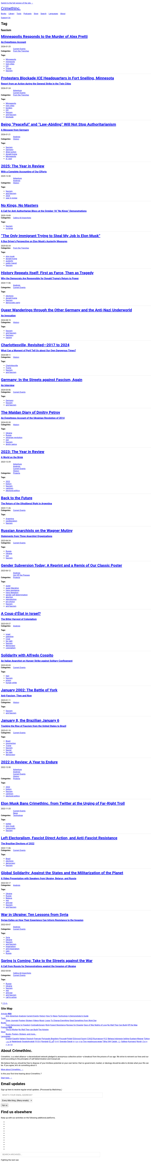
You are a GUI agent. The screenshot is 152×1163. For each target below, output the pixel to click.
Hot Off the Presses (21, 575)
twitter (8, 824)
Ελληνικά (77, 1039)
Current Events (19, 49)
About (62, 14)
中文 (105, 1039)
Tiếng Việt (106, 1041)
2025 (8, 196)
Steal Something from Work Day (83, 1020)
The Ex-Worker (12, 1029)
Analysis (16, 137)
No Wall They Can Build (117, 1025)
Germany (9, 149)
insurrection (11, 743)
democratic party (13, 303)
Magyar (140, 1039)
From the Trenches (21, 51)
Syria (8, 937)
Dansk (69, 1041)
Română (44, 1041)
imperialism (11, 946)
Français (37, 1039)
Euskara (133, 1039)
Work (47, 1025)
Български (98, 1039)
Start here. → (6, 1078)
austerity (9, 261)
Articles (4, 1014)
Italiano (23, 1039)
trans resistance (12, 590)
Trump (8, 68)
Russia (8, 435)
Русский (63, 1039)
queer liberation (12, 588)
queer (8, 586)
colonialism (11, 648)
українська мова (94, 1041)
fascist (8, 750)
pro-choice (10, 602)
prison (8, 680)
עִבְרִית (75, 1041)
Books (3, 14)
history (8, 484)
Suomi (84, 1039)
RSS (9, 1014)
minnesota (10, 62)
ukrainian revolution (14, 437)
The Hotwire (43, 1029)
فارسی (8, 1041)
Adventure (17, 90)
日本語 (90, 1039)
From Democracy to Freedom (18, 1025)
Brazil (8, 741)
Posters (22, 1020)
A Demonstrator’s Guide (78, 1016)
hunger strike (11, 683)
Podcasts (28, 14)
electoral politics (13, 490)
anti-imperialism (12, 949)
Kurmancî (132, 1041)
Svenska (63, 1041)
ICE (7, 66)
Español (15, 1039)
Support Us (5, 18)
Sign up (4, 1105)
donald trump (11, 154)
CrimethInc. (11, 8)
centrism (9, 488)
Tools (19, 14)
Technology (18, 815)
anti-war (9, 903)
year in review (11, 198)
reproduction (11, 599)
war (7, 440)
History (16, 139)
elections (9, 296)
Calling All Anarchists (22, 218)
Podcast (4, 1027)
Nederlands (17, 1041)
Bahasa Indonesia (115, 1039)
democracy (10, 645)
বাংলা (57, 1041)
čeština (126, 1039)
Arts (7, 1016)
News (15, 813)
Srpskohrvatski (28, 1041)
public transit (11, 263)
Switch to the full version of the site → (17, 3)
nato (8, 951)
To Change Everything (60, 1020)
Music (42, 1020)
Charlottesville (12, 365)
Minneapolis (11, 59)
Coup (8, 639)
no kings (9, 228)
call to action (11, 997)
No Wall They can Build (28, 1029)
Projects (16, 473)
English (9, 1039)
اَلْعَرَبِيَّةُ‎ (51, 1041)
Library (11, 14)
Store (36, 14)
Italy (7, 676)
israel (8, 634)
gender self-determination (17, 595)
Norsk (139, 1041)
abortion (9, 597)
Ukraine (9, 433)
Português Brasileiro (50, 1039)
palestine (9, 636)
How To (49, 1016)
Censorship (10, 828)
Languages (53, 14)
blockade (9, 117)
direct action (11, 152)
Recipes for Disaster (74, 1025)
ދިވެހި (119, 1041)
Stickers (29, 1020)
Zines (8, 1020)
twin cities (10, 64)
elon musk (10, 256)
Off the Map (132, 1025)
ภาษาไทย (83, 1041)
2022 (8, 481)
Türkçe (147, 1039)
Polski (69, 1039)
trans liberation (12, 592)
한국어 (38, 1041)
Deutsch (29, 1039)
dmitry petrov (11, 444)
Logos (47, 1020)
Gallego (124, 1041)
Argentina (10, 519)
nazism (9, 337)
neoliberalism (11, 521)
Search (43, 14)
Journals (14, 1020)
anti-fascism (11, 115)
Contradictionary (38, 1025)
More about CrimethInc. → (12, 1069)
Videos (36, 1020)
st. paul (9, 159)
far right (9, 641)
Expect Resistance (58, 1025)
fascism (9, 71)
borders (9, 108)
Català (114, 1041)
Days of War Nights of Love (95, 1025)
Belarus (9, 898)
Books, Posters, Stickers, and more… (21, 1034)
